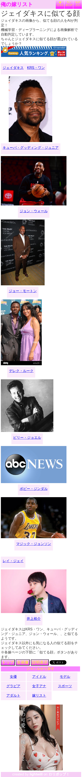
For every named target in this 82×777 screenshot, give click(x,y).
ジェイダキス (13, 68)
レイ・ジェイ (13, 561)
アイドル (39, 676)
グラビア (13, 686)
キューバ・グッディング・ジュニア (31, 147)
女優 (13, 676)
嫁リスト (60, 3)
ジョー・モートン (23, 291)
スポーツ (65, 686)
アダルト (13, 695)
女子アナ (39, 686)
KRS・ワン (36, 68)
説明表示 (40, 662)
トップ (8, 662)
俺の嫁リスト (17, 4)
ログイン (77, 3)
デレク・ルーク (21, 371)
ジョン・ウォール (34, 211)
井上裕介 (34, 619)
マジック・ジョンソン (33, 544)
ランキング (69, 3)
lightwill (36, 774)
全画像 (23, 662)
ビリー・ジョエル (27, 437)
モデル (65, 676)
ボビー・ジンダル (34, 489)
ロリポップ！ (59, 774)
